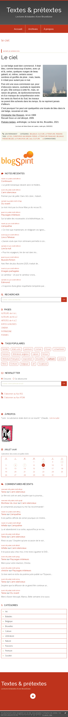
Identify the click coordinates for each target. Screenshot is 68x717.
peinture (28, 349)
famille (5, 349)
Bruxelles (9, 626)
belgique (24, 364)
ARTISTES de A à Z (9, 320)
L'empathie (6, 226)
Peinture (8, 650)
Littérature (50, 134)
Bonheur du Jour (9, 503)
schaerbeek (59, 349)
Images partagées (10, 271)
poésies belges (8, 138)
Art (6, 611)
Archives (33, 29)
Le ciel (9, 57)
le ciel (9, 136)
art (33, 364)
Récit (4, 364)
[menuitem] (18, 29)
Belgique (33, 134)
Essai (48, 349)
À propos (49, 29)
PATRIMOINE (6, 331)
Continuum (6, 181)
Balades (8, 616)
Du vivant (5, 203)
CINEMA (4, 328)
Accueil (18, 29)
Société (8, 655)
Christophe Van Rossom (12, 115)
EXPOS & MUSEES (9, 324)
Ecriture (14, 364)
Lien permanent (9, 134)
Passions (59, 134)
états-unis (16, 349)
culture (51, 359)
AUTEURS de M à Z (9, 317)
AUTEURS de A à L (9, 313)
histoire (5, 354)
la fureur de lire (22, 138)
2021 (30, 138)
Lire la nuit (6, 248)
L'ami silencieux (8, 192)
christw (4, 570)
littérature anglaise (21, 354)
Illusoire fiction (8, 260)
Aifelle (4, 525)
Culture (41, 134)
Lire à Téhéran (8, 237)
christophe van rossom (22, 136)
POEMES (5, 335)
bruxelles (40, 359)
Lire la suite (54, 418)
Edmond (5, 282)
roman (38, 349)
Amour (45, 354)
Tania (3, 492)
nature (35, 354)
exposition (27, 359)
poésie (62, 359)
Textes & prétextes (34, 10)
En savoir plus (47, 715)
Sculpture (43, 364)
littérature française (10, 359)
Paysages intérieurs (10, 215)
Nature (8, 641)
